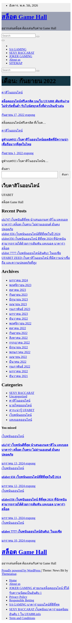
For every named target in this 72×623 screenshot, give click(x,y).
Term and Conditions (22, 618)
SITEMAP (15, 63)
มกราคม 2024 (18, 280)
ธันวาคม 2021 (18, 376)
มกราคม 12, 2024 (14, 486)
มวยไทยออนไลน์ (20, 405)
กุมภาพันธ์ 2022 (19, 366)
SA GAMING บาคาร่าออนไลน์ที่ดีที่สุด (34, 604)
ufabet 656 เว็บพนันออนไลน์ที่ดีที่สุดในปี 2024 (31, 234)
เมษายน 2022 (18, 357)
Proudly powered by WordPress (21, 570)
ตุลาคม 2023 (17, 289)
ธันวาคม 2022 (18, 318)
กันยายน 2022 (18, 333)
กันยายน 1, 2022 (13, 153)
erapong (30, 114)
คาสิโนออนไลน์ (12, 92)
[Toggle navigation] (3, 40)
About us (14, 59)
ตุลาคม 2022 (17, 328)
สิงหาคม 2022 (18, 337)
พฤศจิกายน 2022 (20, 323)
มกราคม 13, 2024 (14, 463)
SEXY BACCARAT (21, 52)
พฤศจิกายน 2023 (20, 285)
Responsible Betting (21, 600)
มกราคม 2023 (18, 313)
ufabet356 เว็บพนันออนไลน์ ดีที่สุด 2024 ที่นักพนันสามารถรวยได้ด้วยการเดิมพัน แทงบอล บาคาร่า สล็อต (34, 243)
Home (13, 580)
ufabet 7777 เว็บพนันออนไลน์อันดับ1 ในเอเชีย (31, 253)
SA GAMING (17, 49)
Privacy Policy (18, 596)
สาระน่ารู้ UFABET (21, 410)
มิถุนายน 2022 (18, 347)
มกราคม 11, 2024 (13, 518)
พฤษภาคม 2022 (19, 352)
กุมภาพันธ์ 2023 (19, 309)
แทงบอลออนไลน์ (20, 419)
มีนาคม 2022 (17, 361)
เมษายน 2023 (18, 304)
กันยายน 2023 (18, 294)
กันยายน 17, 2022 (13, 114)
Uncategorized (18, 396)
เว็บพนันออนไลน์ (20, 415)
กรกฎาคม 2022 (19, 342)
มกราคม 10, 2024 (14, 540)
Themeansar (9, 574)
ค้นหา (6, 168)
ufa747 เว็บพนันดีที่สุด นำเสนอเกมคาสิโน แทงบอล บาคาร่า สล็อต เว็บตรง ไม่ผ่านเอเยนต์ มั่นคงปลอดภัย (35, 224)
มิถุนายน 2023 (18, 299)
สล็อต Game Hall (24, 16)
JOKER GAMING (20, 56)
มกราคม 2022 (18, 371)
